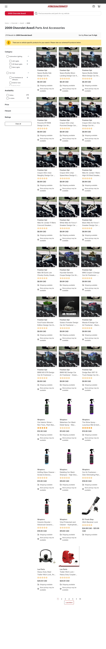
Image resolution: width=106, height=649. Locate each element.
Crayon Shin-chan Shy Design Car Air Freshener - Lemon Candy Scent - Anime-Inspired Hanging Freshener (91, 124)
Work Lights (14, 67)
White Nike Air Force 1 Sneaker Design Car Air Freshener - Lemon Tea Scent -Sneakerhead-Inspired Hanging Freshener (69, 224)
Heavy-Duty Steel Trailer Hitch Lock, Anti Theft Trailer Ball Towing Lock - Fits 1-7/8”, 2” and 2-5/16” (46, 573)
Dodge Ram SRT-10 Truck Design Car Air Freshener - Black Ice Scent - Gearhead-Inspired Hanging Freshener (90, 373)
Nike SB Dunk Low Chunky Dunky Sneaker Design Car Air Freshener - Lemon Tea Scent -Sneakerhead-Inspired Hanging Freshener (46, 274)
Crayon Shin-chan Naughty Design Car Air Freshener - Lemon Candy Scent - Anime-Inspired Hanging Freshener (46, 174)
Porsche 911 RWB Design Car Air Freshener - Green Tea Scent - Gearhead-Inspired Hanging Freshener (46, 124)
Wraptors (41, 420)
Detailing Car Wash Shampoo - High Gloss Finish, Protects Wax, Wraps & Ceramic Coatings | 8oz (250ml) (69, 473)
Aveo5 (22, 23)
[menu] (6, 6)
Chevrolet (14, 23)
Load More (69, 602)
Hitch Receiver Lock (90, 522)
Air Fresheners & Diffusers (16, 78)
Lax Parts (41, 569)
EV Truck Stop (87, 519)
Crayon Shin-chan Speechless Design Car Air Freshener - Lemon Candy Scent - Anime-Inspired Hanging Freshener (69, 174)
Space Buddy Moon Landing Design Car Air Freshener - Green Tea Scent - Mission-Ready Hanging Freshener (69, 74)
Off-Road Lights (15, 64)
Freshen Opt (42, 70)
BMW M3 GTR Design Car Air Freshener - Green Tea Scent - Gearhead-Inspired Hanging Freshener (45, 373)
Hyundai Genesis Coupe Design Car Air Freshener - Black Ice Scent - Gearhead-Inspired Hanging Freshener (68, 274)
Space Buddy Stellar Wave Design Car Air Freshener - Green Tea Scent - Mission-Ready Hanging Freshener (91, 74)
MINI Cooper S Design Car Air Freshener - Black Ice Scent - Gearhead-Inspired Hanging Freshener (90, 274)
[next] (76, 598)
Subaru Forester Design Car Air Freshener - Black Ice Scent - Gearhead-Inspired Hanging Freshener (69, 324)
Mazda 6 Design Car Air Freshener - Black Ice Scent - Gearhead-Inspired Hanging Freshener (91, 324)
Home (7, 23)
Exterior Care (15, 83)
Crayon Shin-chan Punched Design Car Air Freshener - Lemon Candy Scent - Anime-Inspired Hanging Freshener (68, 124)
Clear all (18, 124)
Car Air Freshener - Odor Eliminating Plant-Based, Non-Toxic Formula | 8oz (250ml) (91, 473)
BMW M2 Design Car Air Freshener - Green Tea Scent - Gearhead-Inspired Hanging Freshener (69, 373)
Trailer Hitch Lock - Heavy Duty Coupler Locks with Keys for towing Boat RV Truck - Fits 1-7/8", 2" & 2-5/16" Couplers (69, 573)
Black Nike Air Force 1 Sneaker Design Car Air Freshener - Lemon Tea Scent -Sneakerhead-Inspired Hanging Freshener (91, 224)
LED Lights (14, 61)
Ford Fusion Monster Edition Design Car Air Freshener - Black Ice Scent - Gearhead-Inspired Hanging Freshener (45, 324)
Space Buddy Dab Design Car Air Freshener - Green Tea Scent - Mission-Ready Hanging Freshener (46, 74)
